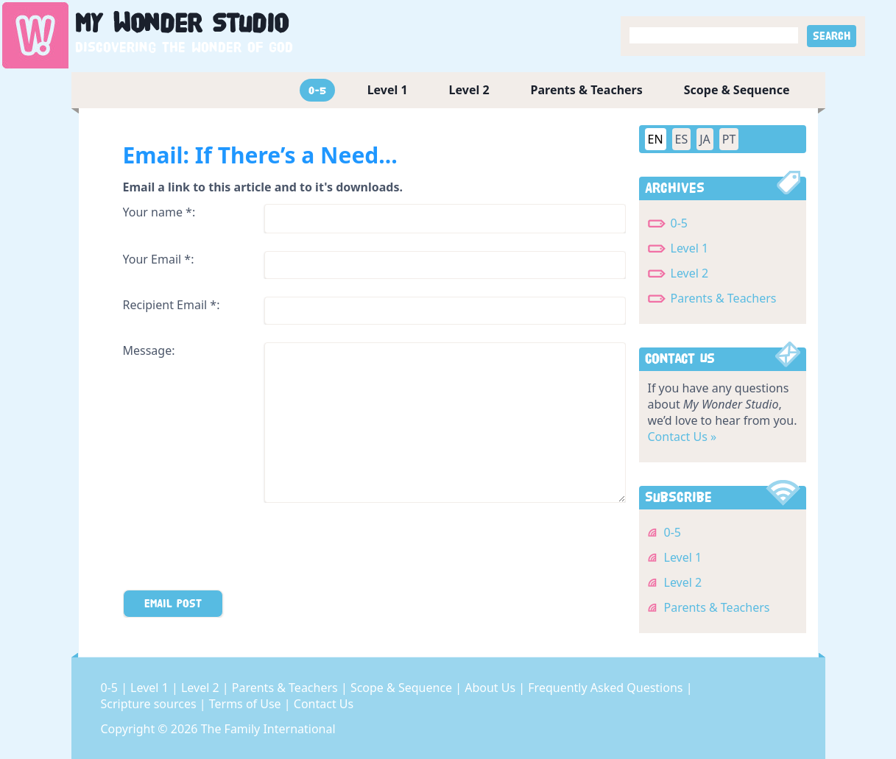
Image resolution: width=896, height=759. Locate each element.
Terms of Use (246, 704)
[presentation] (235, 549)
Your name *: (159, 212)
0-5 (317, 90)
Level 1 (387, 90)
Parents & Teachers (587, 90)
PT (729, 139)
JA (704, 139)
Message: (149, 350)
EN (655, 139)
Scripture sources (150, 704)
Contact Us (323, 704)
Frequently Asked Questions (606, 687)
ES (681, 139)
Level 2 (469, 90)
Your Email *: (158, 259)
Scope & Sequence (737, 90)
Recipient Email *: (171, 305)
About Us (491, 687)
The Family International (268, 729)
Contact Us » (682, 436)
